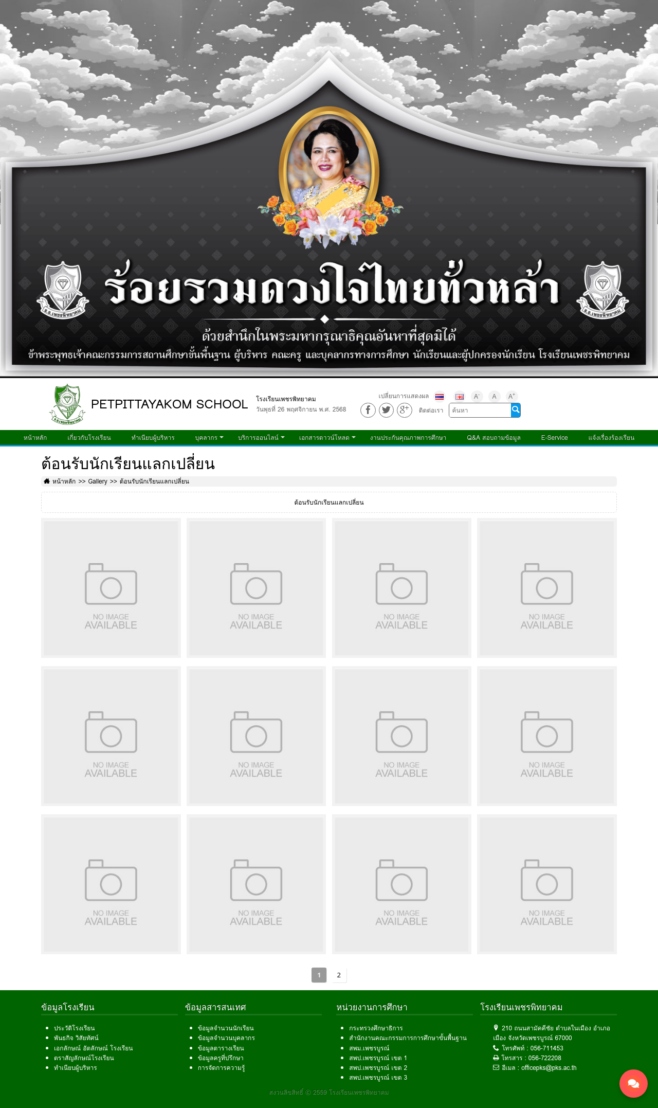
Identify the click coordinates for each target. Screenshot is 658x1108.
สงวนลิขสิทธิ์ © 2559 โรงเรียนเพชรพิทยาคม (329, 1092)
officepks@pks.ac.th (549, 1068)
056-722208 (544, 1058)
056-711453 (547, 1048)
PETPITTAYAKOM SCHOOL (169, 404)
